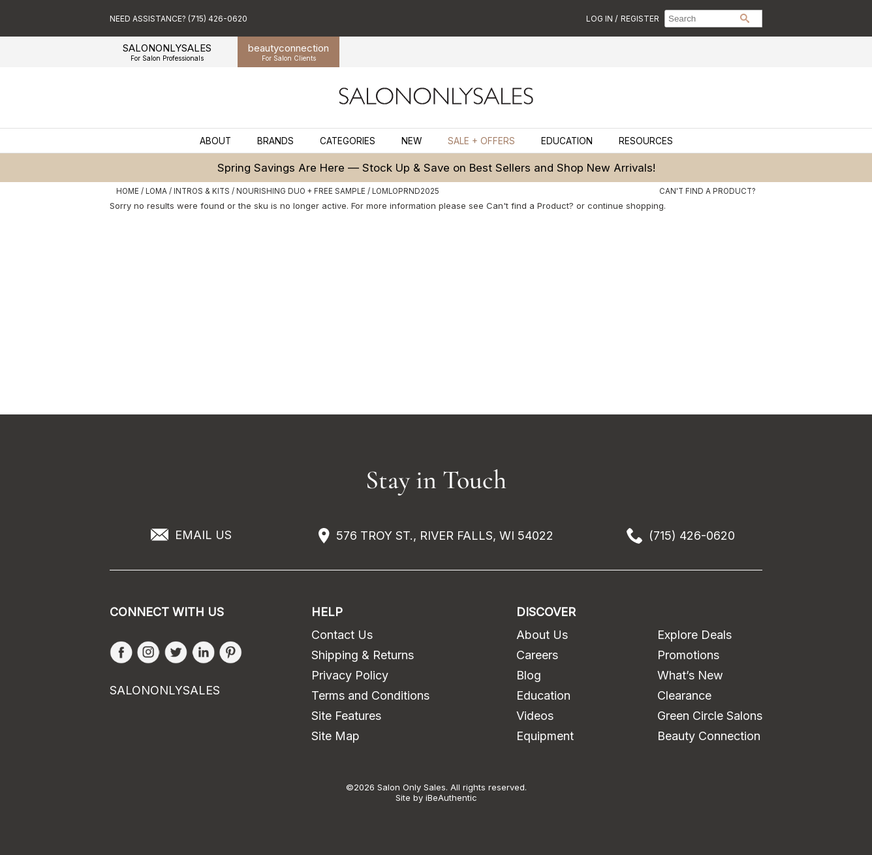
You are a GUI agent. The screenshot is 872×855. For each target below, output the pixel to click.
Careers (537, 655)
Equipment (545, 736)
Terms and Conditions (370, 695)
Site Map (335, 736)
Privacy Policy (349, 675)
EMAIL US (203, 535)
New (411, 141)
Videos (534, 716)
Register (640, 18)
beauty (288, 52)
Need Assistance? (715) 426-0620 (178, 18)
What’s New (690, 675)
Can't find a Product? (707, 191)
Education (567, 141)
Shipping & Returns (362, 655)
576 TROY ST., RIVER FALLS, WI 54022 (444, 535)
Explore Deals (694, 635)
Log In (600, 18)
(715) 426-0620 (692, 535)
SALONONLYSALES (167, 52)
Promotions (688, 655)
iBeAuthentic (451, 797)
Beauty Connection (708, 736)
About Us (542, 635)
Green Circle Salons (709, 716)
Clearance (684, 695)
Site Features (346, 716)
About (215, 141)
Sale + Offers (481, 141)
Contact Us (342, 635)
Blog (528, 675)
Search (744, 18)
